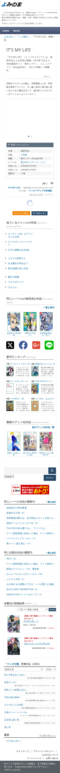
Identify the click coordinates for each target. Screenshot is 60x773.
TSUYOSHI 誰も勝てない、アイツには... (26, 528)
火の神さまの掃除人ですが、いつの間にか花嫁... (31, 584)
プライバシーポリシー (43, 751)
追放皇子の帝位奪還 (14, 334)
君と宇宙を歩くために (14, 674)
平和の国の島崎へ (12, 697)
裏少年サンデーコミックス (33, 162)
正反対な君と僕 (11, 719)
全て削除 (42, 735)
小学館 (24, 154)
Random (50, 477)
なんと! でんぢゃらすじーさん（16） (25, 573)
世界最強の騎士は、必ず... (46, 334)
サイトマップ (22, 751)
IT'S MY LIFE (14, 187)
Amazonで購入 (21, 213)
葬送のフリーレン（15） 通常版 (23, 568)
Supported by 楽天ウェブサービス (31, 766)
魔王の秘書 (13, 276)
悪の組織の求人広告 (18, 268)
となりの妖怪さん (17, 258)
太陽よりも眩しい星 (14, 454)
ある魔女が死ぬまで (18, 263)
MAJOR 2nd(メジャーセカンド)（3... (25, 594)
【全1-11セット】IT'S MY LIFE (37, 643)
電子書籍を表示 (39, 213)
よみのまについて (50, 754)
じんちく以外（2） (16, 579)
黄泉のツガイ (10, 682)
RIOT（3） (12, 558)
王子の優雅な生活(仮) (18, 249)
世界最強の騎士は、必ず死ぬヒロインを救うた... (31, 517)
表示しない (51, 735)
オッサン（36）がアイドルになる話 (20, 235)
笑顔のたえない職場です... (46, 454)
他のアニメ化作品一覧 (43, 427)
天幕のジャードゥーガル (15, 712)
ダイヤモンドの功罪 (13, 704)
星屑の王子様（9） (30, 334)
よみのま (16, 769)
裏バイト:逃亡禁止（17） (19, 543)
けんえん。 (13, 286)
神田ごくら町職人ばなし (15, 689)
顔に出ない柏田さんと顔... (30, 454)
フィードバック (34, 758)
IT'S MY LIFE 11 (31, 621)
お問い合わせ (52, 758)
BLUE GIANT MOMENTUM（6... (23, 589)
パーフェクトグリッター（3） (22, 538)
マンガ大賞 (13, 664)
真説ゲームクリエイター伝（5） (23, 523)
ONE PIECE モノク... (44, 381)
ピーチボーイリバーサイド (20, 243)
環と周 (7, 727)
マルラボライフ (16, 281)
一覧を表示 (48, 307)
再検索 (52, 609)
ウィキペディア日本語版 (40, 190)
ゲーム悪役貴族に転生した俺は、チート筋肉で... (31, 533)
